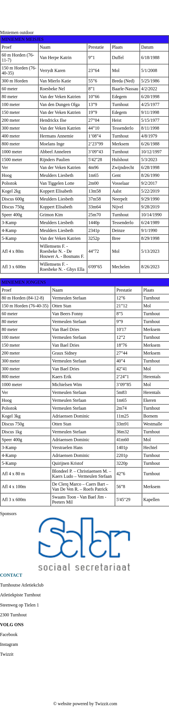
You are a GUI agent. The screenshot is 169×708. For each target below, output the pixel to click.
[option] (84, 544)
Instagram (9, 644)
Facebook (8, 634)
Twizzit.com (106, 703)
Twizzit (7, 654)
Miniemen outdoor (17, 32)
